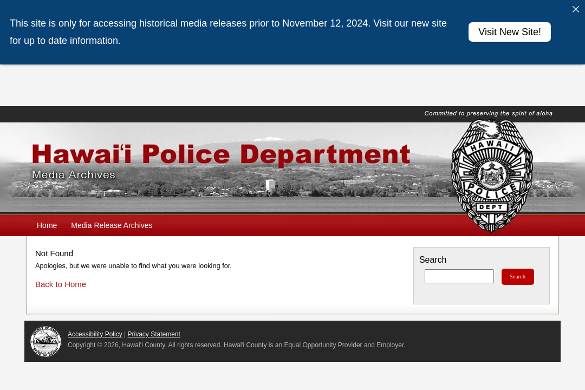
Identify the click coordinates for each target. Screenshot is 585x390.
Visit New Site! (509, 32)
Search (432, 259)
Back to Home (60, 284)
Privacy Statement (154, 334)
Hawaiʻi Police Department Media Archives (292, 168)
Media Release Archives (111, 225)
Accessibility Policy (95, 334)
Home (47, 225)
